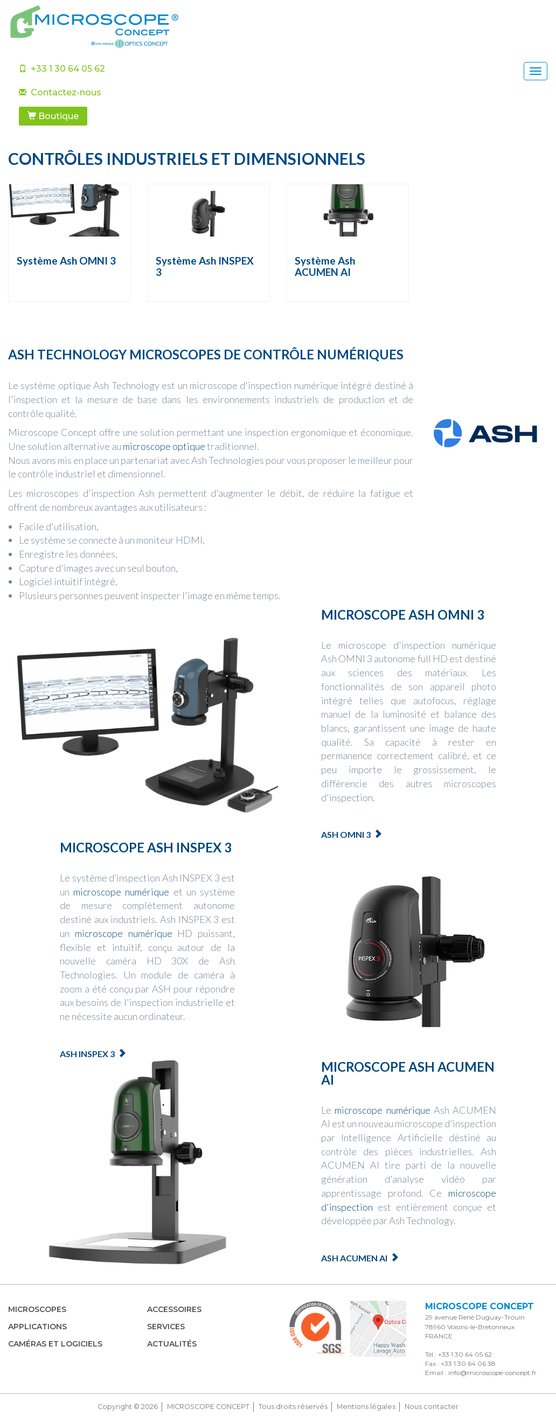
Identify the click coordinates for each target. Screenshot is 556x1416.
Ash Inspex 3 (87, 1054)
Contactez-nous (60, 92)
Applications (37, 1326)
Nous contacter (431, 1407)
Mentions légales (366, 1407)
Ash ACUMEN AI (354, 1258)
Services (166, 1326)
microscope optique (164, 446)
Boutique (53, 116)
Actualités (172, 1344)
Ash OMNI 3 (346, 834)
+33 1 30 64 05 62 (62, 69)
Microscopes (37, 1309)
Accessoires (174, 1309)
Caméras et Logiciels (55, 1344)
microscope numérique (121, 892)
